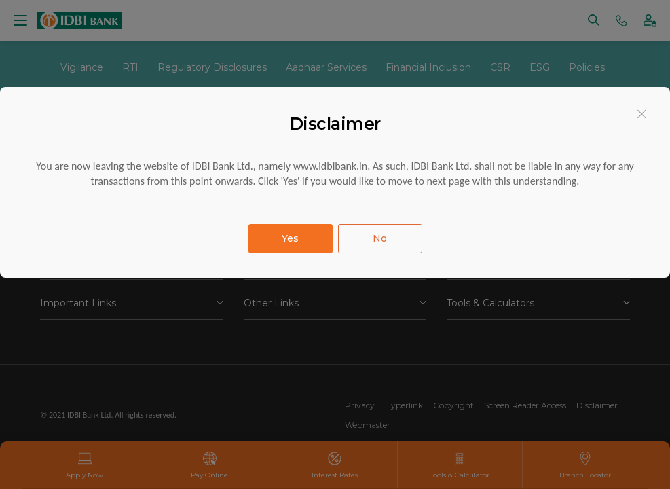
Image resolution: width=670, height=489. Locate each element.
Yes (290, 238)
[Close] (641, 114)
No (380, 238)
